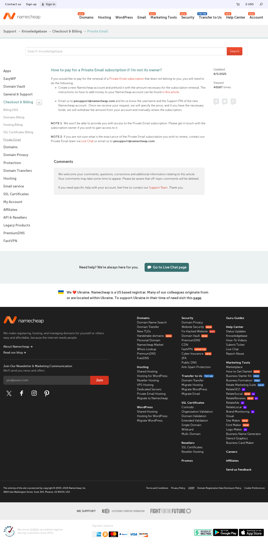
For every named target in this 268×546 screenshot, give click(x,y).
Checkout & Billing (67, 31)
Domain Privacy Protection (15, 159)
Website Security (197, 327)
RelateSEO (235, 389)
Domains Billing (13, 117)
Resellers (188, 443)
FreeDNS (143, 358)
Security (187, 17)
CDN (185, 344)
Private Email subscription (126, 78)
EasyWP (9, 79)
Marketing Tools (163, 17)
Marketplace (234, 367)
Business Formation (243, 380)
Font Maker (237, 425)
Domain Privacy (192, 322)
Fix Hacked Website (198, 331)
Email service (13, 186)
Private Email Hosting (151, 394)
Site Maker (237, 420)
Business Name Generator (243, 434)
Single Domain (191, 425)
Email (141, 17)
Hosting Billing (13, 125)
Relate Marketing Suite (245, 385)
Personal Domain (148, 340)
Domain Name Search (152, 322)
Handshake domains (154, 336)
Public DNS (189, 362)
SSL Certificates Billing (18, 132)
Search (234, 51)
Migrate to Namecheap (152, 398)
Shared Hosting (147, 371)
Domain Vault (14, 87)
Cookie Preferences (254, 488)
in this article (170, 92)
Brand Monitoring (240, 411)
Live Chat (87, 141)
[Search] (261, 4)
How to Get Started (243, 371)
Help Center (235, 17)
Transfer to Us (209, 17)
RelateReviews (242, 398)
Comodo (188, 407)
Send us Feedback (238, 469)
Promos (187, 460)
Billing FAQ (10, 110)
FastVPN (10, 241)
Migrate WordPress (150, 420)
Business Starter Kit (243, 376)
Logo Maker (236, 429)
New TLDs (144, 331)
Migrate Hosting (192, 385)
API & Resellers (15, 218)
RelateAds (235, 402)
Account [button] (255, 17)
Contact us (13, 4)
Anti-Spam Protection (196, 367)
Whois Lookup (146, 349)
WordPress (124, 17)
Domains (86, 17)
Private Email (97, 31)
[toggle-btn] (39, 102)
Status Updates (236, 331)
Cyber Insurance (197, 353)
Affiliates (10, 210)
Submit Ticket (235, 344)
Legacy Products (16, 225)
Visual (230, 416)
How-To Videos (236, 340)
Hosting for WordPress (152, 376)
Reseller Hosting (148, 380)
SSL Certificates (16, 194)
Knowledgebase (34, 31)
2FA (184, 358)
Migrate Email (191, 394)
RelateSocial (240, 394)
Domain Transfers (17, 171)
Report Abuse (235, 353)
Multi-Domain (191, 434)
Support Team (158, 187)
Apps (7, 71)
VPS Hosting (145, 385)
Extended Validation (195, 420)
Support (9, 31)
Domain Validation (194, 416)
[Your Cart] (237, 4)
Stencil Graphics (237, 438)
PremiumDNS (14, 233)
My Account (12, 202)
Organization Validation (197, 411)
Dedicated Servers (149, 389)
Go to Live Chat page (167, 267)
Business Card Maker (240, 443)
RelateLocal (236, 407)
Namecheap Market (150, 344)
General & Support (18, 94)
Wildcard (187, 429)
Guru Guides (235, 318)
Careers (231, 451)
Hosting (104, 17)
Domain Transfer (148, 327)
